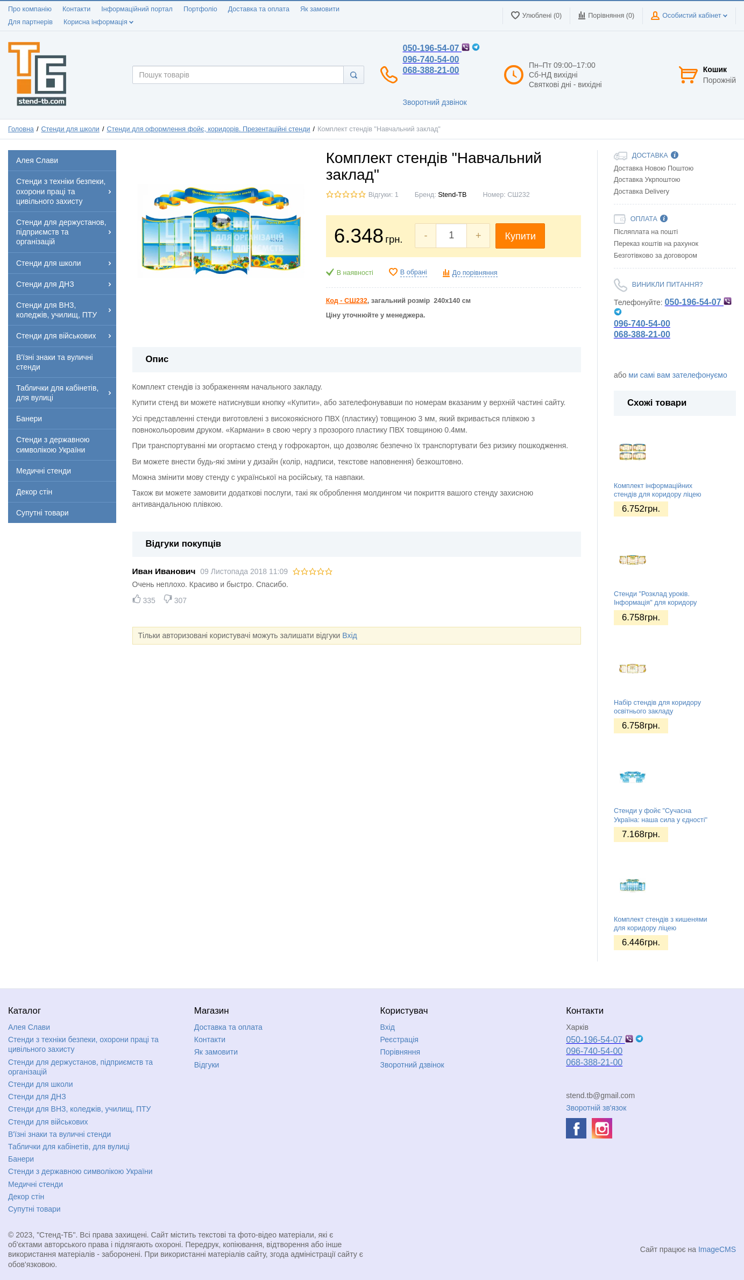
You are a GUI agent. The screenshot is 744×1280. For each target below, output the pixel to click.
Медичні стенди (35, 1184)
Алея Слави (29, 1027)
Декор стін (26, 1196)
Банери (21, 1159)
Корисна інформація (98, 22)
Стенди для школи (70, 129)
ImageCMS (717, 1249)
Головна (21, 129)
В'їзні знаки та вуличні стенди (59, 1134)
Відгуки (206, 1064)
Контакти (76, 9)
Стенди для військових (48, 1122)
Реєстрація (399, 1039)
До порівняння (475, 273)
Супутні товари (34, 1209)
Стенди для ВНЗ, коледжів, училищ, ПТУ (79, 1109)
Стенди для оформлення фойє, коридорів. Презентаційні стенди (208, 129)
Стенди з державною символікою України (80, 1171)
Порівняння (400, 1052)
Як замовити (319, 9)
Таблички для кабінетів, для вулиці (69, 1146)
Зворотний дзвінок (435, 102)
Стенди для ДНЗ (37, 1096)
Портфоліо (200, 9)
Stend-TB (452, 195)
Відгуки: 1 (384, 195)
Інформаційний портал (137, 9)
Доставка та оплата (258, 9)
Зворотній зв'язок (596, 1108)
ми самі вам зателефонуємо (677, 375)
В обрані (413, 272)
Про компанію (30, 9)
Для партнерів (30, 22)
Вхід (349, 635)
